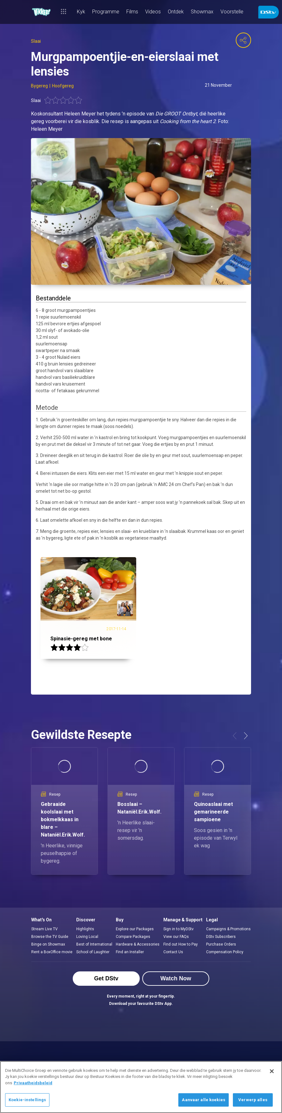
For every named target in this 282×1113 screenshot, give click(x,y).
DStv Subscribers (221, 936)
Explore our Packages (135, 929)
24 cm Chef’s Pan (186, 484)
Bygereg (39, 85)
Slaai (36, 41)
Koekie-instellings (27, 1099)
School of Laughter (92, 952)
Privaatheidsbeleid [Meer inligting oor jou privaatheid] (33, 1082)
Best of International (94, 944)
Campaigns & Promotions (228, 929)
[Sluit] (272, 1071)
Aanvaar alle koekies (203, 1099)
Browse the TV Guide (49, 936)
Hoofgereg (63, 85)
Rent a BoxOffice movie (51, 952)
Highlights (85, 929)
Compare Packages (133, 936)
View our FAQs (176, 936)
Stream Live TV (44, 929)
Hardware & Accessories (138, 944)
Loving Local (87, 936)
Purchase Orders (221, 944)
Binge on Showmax (48, 944)
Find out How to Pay (180, 944)
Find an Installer (130, 952)
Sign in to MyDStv (178, 929)
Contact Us (173, 952)
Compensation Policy (224, 952)
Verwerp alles (252, 1099)
